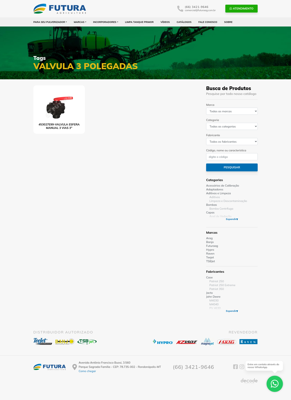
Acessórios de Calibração (222, 185)
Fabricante (213, 135)
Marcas (79, 21)
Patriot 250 (216, 281)
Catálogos (184, 21)
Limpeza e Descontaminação (228, 201)
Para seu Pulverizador (49, 21)
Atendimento (241, 8)
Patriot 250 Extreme (222, 285)
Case (209, 277)
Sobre (228, 21)
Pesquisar (232, 167)
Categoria (212, 120)
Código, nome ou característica (226, 150)
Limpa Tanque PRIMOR (139, 21)
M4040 (214, 304)
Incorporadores (104, 21)
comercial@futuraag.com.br (200, 10)
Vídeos (165, 21)
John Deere (213, 296)
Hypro (210, 249)
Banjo (210, 242)
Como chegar (87, 371)
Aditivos (214, 197)
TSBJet (210, 261)
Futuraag (212, 246)
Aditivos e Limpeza (218, 193)
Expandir (231, 219)
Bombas (211, 205)
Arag (209, 238)
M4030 (214, 300)
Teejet (210, 257)
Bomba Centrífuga (221, 208)
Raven (210, 253)
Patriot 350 (216, 289)
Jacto (209, 293)
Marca (210, 105)
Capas (210, 212)
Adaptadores (214, 189)
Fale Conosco (207, 21)
